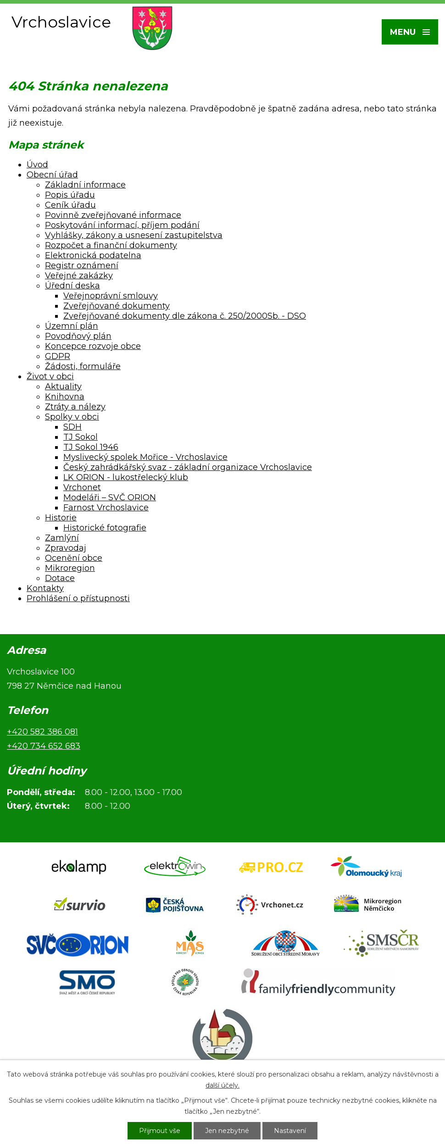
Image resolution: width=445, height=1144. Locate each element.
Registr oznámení (81, 265)
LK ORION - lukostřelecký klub (125, 477)
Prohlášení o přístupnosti (78, 598)
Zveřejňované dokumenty (116, 306)
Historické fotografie (104, 528)
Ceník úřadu (70, 205)
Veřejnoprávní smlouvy (110, 296)
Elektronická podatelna (93, 255)
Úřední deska (72, 286)
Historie (61, 518)
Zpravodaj (65, 548)
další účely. (222, 1085)
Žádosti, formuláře (83, 366)
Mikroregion (70, 568)
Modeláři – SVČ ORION (109, 497)
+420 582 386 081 (42, 732)
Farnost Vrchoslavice (106, 508)
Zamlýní (62, 538)
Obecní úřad (52, 175)
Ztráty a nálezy (75, 407)
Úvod (37, 165)
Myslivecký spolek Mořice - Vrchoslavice (145, 457)
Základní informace (85, 185)
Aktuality (63, 386)
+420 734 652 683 (43, 746)
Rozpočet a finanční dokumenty (111, 245)
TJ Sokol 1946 (90, 447)
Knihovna (64, 397)
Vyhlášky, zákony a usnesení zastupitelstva (133, 235)
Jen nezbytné (227, 1131)
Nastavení (290, 1131)
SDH (72, 427)
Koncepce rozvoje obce (93, 346)
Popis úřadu (70, 195)
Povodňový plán (78, 336)
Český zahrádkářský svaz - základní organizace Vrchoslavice (187, 467)
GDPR (57, 356)
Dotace (60, 578)
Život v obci (50, 376)
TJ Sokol (80, 437)
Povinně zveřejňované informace (113, 215)
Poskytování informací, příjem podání (122, 225)
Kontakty (45, 588)
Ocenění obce (73, 558)
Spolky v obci (72, 417)
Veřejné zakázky (79, 276)
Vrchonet (82, 487)
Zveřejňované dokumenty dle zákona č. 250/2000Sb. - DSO (184, 316)
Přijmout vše (159, 1131)
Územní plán (71, 326)
